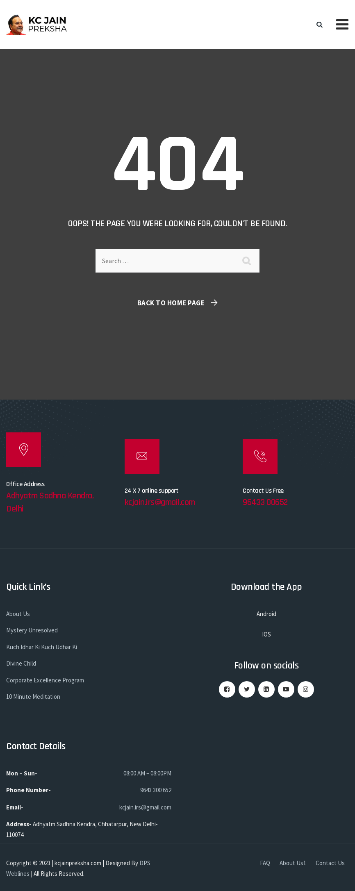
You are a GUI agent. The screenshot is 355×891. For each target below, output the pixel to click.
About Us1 (293, 863)
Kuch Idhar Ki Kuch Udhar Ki (41, 647)
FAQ (265, 863)
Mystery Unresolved (32, 630)
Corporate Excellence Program (45, 680)
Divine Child (21, 663)
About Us (18, 614)
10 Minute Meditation (33, 696)
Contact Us (330, 863)
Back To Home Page (171, 302)
